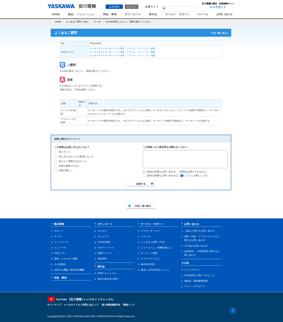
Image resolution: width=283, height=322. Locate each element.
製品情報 (59, 224)
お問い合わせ (224, 14)
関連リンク (129, 304)
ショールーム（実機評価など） (157, 247)
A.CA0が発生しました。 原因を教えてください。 (129, 21)
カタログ (102, 230)
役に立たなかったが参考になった (76, 156)
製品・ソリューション (81, 14)
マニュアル (103, 236)
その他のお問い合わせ (196, 245)
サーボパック (111, 48)
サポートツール (105, 247)
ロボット (59, 230)
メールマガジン (192, 269)
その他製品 (60, 264)
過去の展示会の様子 (108, 279)
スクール (202, 14)
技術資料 (102, 258)
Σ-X (101, 52)
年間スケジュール (106, 273)
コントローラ (61, 242)
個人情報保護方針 (111, 304)
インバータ (60, 247)
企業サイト (152, 6)
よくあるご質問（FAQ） (78, 21)
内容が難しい (66, 170)
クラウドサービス (150, 258)
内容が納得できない (69, 166)
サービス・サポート (177, 14)
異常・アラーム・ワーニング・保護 (137, 48)
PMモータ (59, 253)
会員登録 (114, 6)
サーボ (97, 21)
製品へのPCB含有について (155, 269)
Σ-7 (100, 48)
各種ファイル (104, 253)
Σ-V (101, 55)
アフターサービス (150, 230)
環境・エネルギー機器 (66, 258)
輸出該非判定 (148, 264)
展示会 (153, 14)
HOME (56, 14)
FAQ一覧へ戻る (219, 33)
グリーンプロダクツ (194, 286)
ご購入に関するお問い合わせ (199, 230)
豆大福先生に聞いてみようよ (199, 275)
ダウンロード (133, 14)
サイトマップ (54, 304)
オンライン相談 (149, 253)
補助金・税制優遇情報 (196, 281)
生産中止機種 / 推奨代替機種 (69, 269)
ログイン (132, 6)
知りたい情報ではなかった (73, 161)
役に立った (65, 151)
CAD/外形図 (103, 242)
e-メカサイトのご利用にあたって (81, 304)
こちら (187, 175)
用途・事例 (110, 14)
